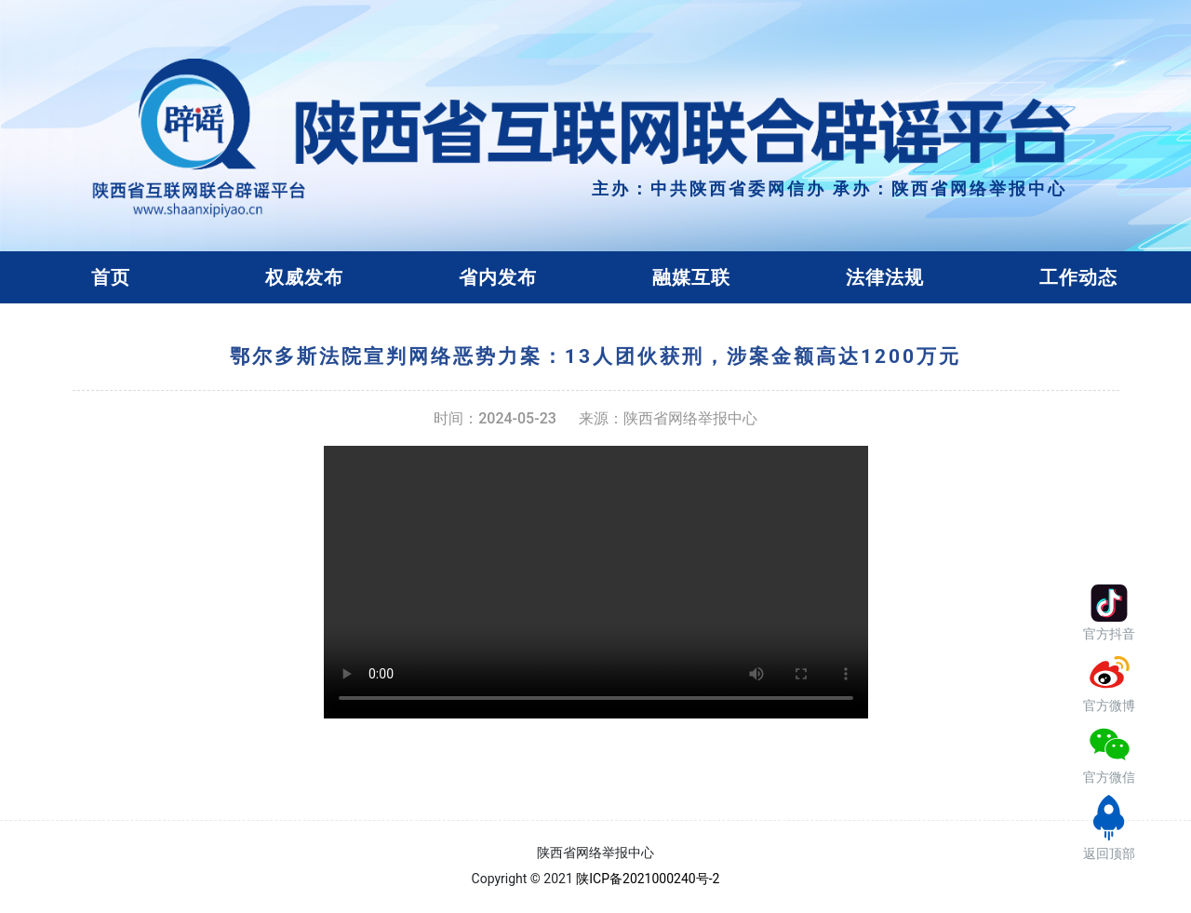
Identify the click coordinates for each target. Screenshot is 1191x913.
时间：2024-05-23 (495, 418)
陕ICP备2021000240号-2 (647, 878)
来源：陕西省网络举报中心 (668, 418)
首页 (110, 277)
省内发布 (498, 277)
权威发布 (304, 277)
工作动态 (1078, 277)
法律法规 (885, 277)
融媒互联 (691, 277)
